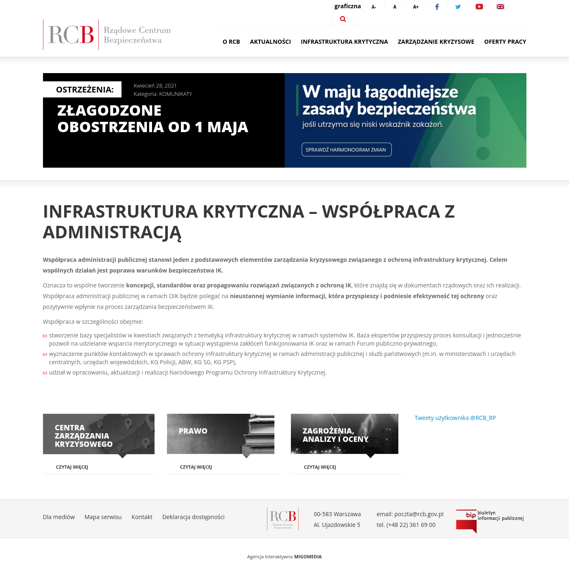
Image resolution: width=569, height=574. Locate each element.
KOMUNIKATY (175, 93)
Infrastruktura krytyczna (344, 41)
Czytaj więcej (72, 467)
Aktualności (270, 41)
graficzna (348, 6)
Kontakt (141, 517)
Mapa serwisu (102, 517)
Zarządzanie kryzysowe (436, 41)
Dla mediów (59, 517)
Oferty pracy (505, 41)
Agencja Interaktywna (270, 556)
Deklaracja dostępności (193, 517)
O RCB (231, 41)
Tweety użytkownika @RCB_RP (455, 418)
